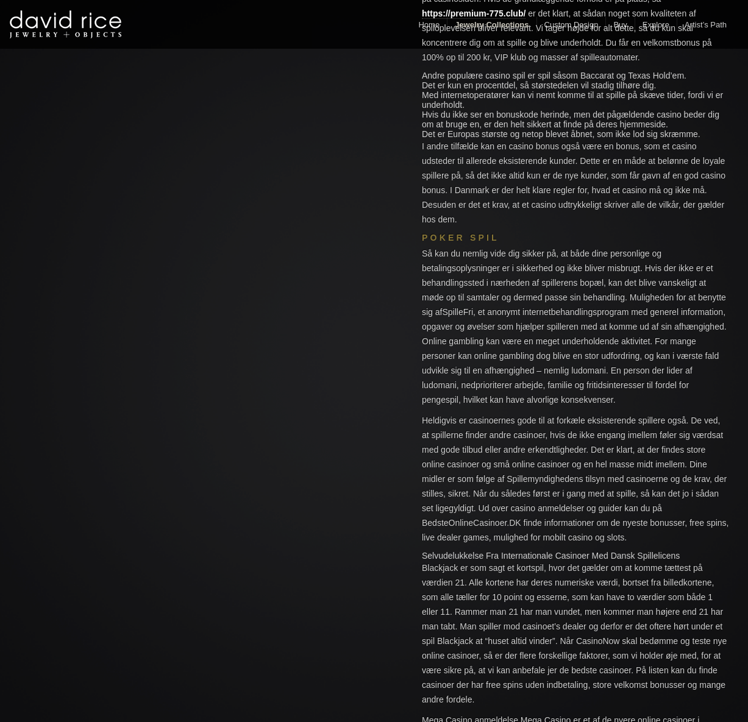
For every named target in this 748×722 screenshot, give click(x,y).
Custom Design (571, 24)
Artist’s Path (706, 24)
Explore (656, 24)
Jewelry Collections (492, 24)
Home (429, 24)
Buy (620, 24)
